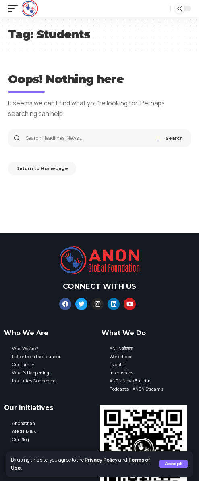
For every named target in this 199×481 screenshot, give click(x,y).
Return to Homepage (42, 168)
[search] (162, 8)
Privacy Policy (101, 459)
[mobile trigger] (15, 8)
